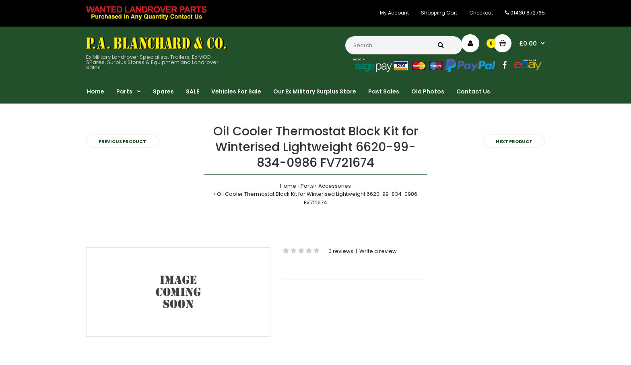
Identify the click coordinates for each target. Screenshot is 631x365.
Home (288, 186)
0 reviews (340, 251)
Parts (307, 186)
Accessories (334, 186)
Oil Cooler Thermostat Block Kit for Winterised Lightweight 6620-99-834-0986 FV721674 (317, 198)
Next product (514, 141)
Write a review (378, 251)
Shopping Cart (439, 12)
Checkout (481, 12)
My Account (394, 12)
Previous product (122, 141)
